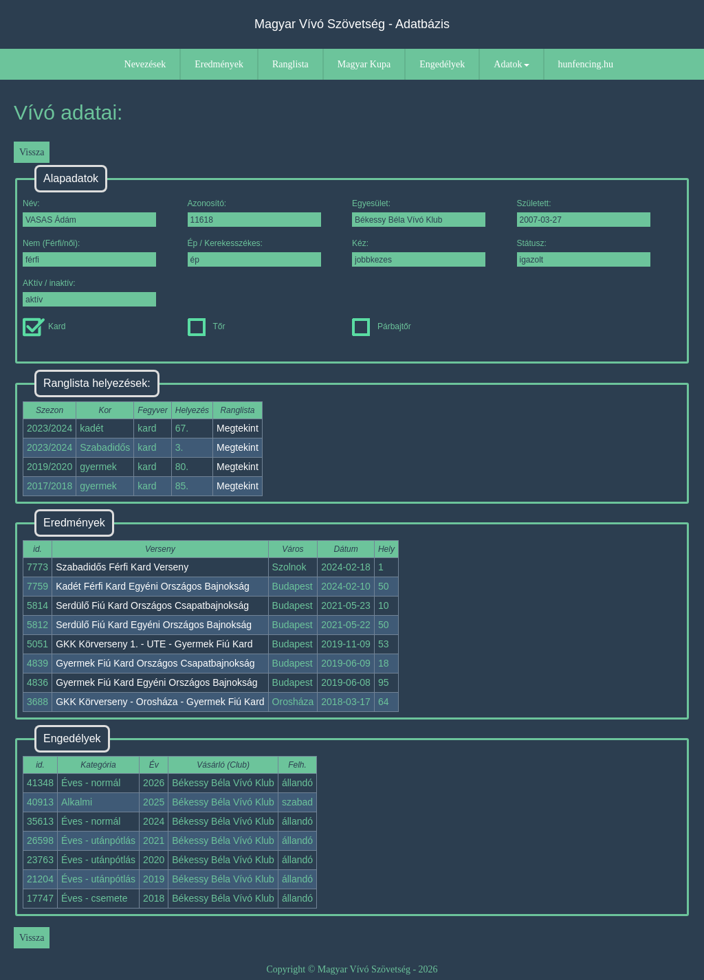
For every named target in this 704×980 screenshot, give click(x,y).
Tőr (207, 326)
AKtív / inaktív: (89, 292)
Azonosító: (254, 213)
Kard (44, 326)
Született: (583, 213)
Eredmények (219, 64)
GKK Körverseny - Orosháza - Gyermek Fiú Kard (160, 701)
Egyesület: (418, 213)
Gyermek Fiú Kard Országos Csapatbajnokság (155, 663)
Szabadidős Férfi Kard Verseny (122, 566)
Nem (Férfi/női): (89, 252)
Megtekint (237, 428)
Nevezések (145, 64)
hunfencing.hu (585, 64)
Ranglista (290, 64)
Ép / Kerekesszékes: (254, 252)
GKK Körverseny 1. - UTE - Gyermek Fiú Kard (154, 643)
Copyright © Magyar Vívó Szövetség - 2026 (351, 969)
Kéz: (418, 252)
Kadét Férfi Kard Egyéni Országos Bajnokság (153, 586)
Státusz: (583, 252)
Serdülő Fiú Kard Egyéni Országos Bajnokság (154, 624)
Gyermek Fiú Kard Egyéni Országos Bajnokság (156, 682)
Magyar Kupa (364, 64)
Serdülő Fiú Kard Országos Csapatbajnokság (152, 605)
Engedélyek (442, 64)
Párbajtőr (381, 326)
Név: (89, 213)
